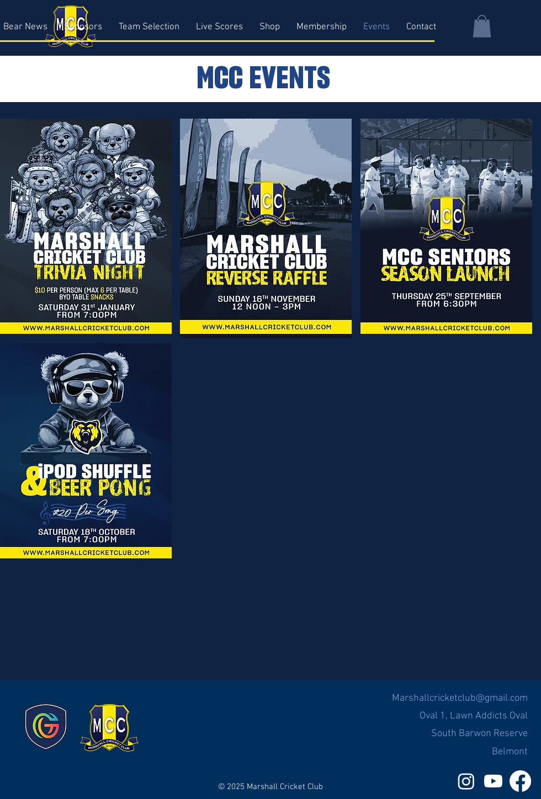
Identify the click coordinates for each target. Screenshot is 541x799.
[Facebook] (520, 781)
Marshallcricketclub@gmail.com (460, 698)
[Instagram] (466, 781)
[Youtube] (493, 781)
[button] (482, 26)
